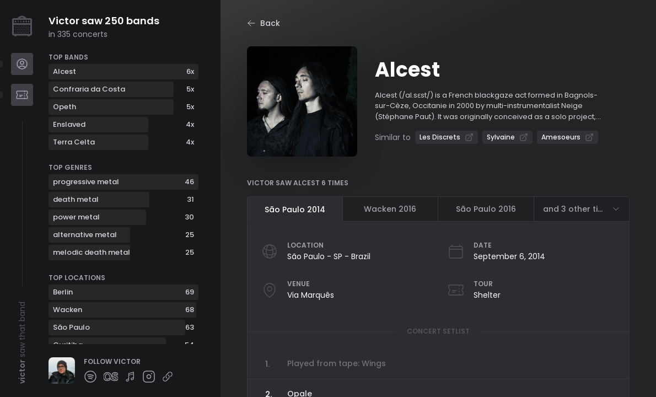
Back (263, 23)
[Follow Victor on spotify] (90, 376)
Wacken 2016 (390, 208)
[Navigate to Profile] (22, 64)
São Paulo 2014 (295, 209)
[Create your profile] (22, 26)
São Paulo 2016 (486, 208)
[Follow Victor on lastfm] (111, 376)
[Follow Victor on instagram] (148, 376)
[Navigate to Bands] (22, 95)
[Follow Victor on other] (167, 376)
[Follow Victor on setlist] (130, 376)
